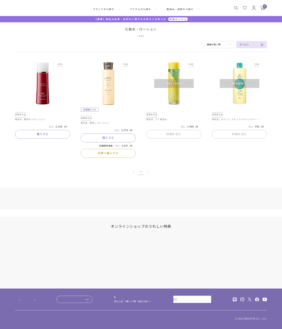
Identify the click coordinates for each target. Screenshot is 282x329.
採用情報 (65, 311)
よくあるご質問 (57, 295)
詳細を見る (173, 138)
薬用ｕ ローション (91, 115)
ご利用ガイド (23, 295)
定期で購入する (108, 157)
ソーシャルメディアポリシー (113, 318)
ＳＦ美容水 (152, 111)
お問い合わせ (102, 295)
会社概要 (20, 311)
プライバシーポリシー (79, 318)
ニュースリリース (43, 311)
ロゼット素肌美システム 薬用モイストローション (42, 113)
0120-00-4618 (145, 293)
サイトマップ (143, 318)
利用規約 (20, 318)
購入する (43, 141)
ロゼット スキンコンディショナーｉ (233, 111)
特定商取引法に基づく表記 (46, 318)
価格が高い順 (213, 44)
